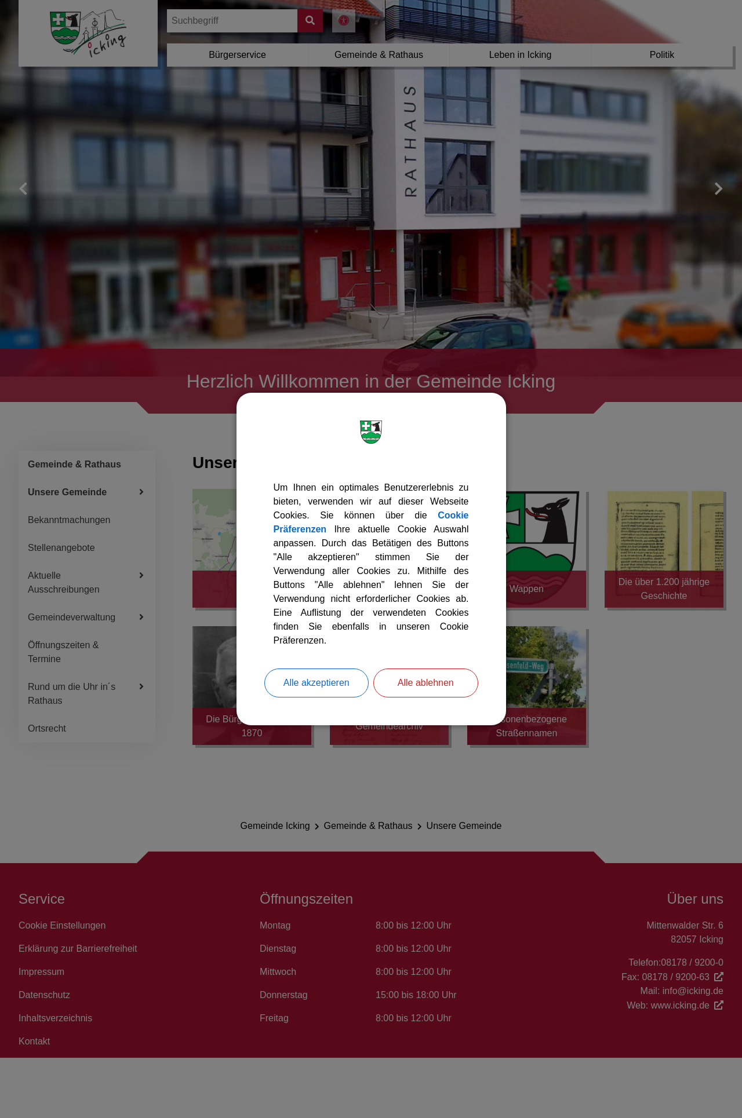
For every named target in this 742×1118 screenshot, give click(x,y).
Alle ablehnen (426, 683)
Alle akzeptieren (316, 683)
